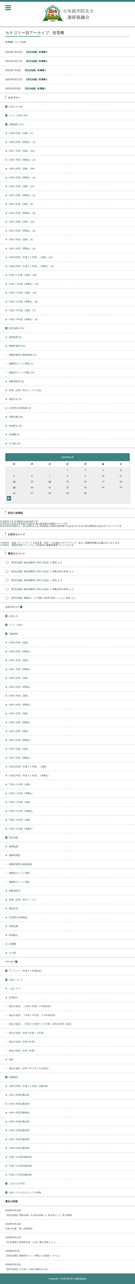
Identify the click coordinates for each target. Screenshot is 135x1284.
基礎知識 (15, 337)
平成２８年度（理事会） (23, 319)
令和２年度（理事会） (22, 248)
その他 (15, 443)
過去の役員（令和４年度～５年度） (27, 1033)
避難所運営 (17, 346)
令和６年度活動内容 (19, 1130)
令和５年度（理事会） (22, 195)
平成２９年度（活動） (23, 292)
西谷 (54, 580)
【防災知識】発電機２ (36, 79)
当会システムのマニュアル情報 (25, 1192)
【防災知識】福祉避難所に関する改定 (29, 562)
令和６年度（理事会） (22, 177)
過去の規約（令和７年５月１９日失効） (29, 1068)
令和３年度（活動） (21, 221)
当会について (16, 979)
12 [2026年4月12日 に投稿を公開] (14, 481)
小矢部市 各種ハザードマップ (16, 543)
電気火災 (15, 399)
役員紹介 (13, 997)
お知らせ (16, 106)
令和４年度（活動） (21, 204)
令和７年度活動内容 (19, 1139)
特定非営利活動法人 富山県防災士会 (19, 526)
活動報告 (16, 124)
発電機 (14, 434)
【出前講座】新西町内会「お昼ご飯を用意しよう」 (31, 1242)
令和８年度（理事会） (22, 142)
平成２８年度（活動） (22, 310)
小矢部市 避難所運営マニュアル (17, 545)
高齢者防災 (16, 381)
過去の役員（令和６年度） (22, 1041)
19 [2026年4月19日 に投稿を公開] (14, 487)
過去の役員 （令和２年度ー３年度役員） (30, 1006)
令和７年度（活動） (21, 151)
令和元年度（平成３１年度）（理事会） (31, 266)
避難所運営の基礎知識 (23, 355)
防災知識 (16, 328)
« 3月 (9, 499)
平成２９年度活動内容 (20, 1165)
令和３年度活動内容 (19, 1104)
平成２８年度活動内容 (20, 1157)
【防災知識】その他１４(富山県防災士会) (26, 1269)
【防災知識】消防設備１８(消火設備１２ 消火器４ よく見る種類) (38, 1215)
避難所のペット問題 (21, 372)
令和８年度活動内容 (19, 1148)
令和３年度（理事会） (22, 230)
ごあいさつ (14, 988)
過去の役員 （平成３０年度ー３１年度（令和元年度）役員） (41, 1024)
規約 (11, 1059)
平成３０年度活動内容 (20, 1174)
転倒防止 (15, 425)
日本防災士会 (7, 521)
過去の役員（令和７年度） (22, 1050)
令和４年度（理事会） (22, 213)
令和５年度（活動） (21, 186)
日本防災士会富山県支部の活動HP (17, 523)
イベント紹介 (18, 115)
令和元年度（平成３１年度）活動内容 (28, 1086)
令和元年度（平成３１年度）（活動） (31, 257)
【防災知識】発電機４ (36, 61)
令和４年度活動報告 (19, 1112)
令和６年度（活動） (21, 168)
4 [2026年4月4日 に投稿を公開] (120, 470)
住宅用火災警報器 (20, 408)
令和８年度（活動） (21, 133)
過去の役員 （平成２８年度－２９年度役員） (33, 1015)
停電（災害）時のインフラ (25, 390)
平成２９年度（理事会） (23, 301)
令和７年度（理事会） (22, 160)
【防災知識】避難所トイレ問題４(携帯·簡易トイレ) (36, 598)
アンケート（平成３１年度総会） (26, 970)
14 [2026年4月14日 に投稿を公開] (50, 481)
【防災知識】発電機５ (36, 52)
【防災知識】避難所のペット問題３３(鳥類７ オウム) (32, 1255)
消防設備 (16, 416)
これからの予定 (17, 1183)
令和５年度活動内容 (19, 1121)
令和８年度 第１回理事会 (19, 1228)
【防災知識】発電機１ (35, 88)
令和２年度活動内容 (19, 1095)
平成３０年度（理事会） (24, 284)
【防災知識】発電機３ (35, 70)
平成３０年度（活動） (23, 275)
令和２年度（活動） (21, 239)
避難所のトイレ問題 (21, 363)
